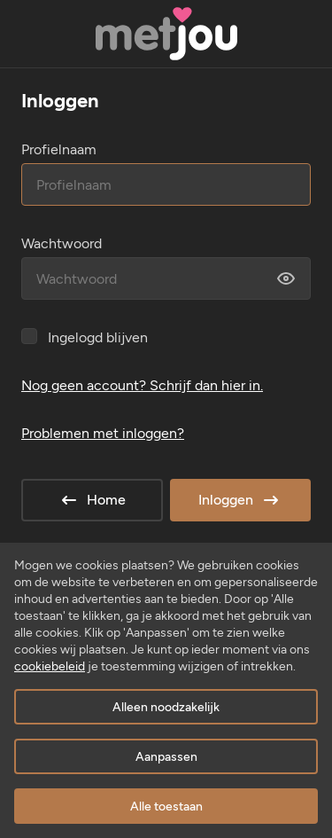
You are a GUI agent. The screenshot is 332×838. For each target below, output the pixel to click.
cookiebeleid (49, 666)
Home (92, 500)
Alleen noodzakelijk (166, 707)
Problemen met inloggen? (102, 433)
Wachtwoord (61, 243)
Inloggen (240, 500)
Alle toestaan (166, 806)
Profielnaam (59, 149)
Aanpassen (166, 756)
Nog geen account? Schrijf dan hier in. (142, 385)
